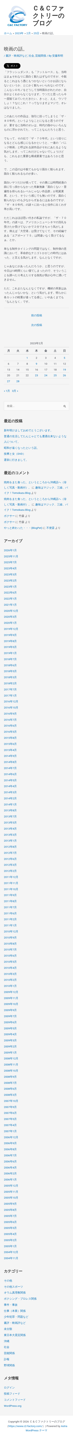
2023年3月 (10, 574)
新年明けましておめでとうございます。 (28, 430)
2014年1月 (10, 804)
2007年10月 (11, 1100)
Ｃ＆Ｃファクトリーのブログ (48, 16)
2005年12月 (11, 1185)
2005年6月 (10, 1222)
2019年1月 (10, 653)
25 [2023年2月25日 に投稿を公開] (55, 375)
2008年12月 (11, 1058)
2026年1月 (10, 550)
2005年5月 (10, 1227)
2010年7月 (10, 949)
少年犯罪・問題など (16, 1316)
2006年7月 (10, 1155)
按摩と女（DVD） (15, 453)
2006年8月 (10, 1149)
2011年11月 (11, 883)
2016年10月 (11, 707)
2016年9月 (10, 713)
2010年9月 (10, 937)
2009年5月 (10, 1028)
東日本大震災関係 (15, 1335)
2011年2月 (10, 919)
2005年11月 (11, 1191)
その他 (8, 1280)
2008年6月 (10, 1088)
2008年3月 (10, 1094)
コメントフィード (15, 1399)
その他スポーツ (13, 1286)
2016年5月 (10, 731)
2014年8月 (10, 762)
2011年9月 (10, 895)
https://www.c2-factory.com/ (26, 1426)
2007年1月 (10, 1131)
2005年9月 (10, 1203)
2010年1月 (10, 985)
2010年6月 (10, 955)
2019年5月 (10, 647)
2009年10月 (11, 1004)
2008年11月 (11, 1064)
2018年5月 (10, 671)
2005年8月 (10, 1209)
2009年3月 (10, 1040)
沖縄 (6, 1341)
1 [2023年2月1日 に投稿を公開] (27, 357)
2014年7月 (10, 768)
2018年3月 (10, 677)
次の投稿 (36, 325)
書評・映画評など (16, 55)
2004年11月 (11, 1258)
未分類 (8, 1328)
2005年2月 (10, 1240)
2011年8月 (10, 901)
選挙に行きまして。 (16, 459)
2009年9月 (10, 1010)
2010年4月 (10, 967)
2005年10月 (11, 1197)
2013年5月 (10, 822)
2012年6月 (10, 858)
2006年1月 (10, 1179)
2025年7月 (10, 562)
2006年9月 (10, 1143)
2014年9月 (10, 755)
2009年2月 (10, 1046)
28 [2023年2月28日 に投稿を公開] (17, 381)
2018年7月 (10, 659)
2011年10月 (11, 889)
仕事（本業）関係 (15, 1310)
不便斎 (50, 527)
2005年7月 (10, 1215)
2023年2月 (10, 580)
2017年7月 (10, 689)
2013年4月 (10, 828)
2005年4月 (10, 1234)
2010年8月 (10, 943)
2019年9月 (10, 635)
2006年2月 (10, 1173)
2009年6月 (10, 1022)
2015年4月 (10, 750)
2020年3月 (10, 616)
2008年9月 (10, 1076)
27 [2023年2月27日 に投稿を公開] (8, 381)
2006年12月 (11, 1137)
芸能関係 (40, 55)
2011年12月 (11, 877)
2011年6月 (10, 913)
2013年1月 (10, 840)
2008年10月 (11, 1070)
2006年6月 (10, 1161)
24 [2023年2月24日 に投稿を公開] (45, 375)
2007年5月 (10, 1119)
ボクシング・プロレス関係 (20, 1298)
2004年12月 (11, 1252)
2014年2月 (10, 798)
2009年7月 (10, 1016)
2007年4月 (10, 1125)
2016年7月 (10, 719)
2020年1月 (10, 622)
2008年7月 (10, 1082)
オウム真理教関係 (15, 1292)
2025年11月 (11, 556)
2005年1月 (10, 1246)
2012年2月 (10, 870)
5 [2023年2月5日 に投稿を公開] (64, 357)
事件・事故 (11, 1304)
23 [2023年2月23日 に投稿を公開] (36, 375)
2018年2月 (10, 683)
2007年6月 (10, 1112)
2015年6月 (10, 743)
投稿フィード (12, 1393)
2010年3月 (10, 973)
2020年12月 (11, 610)
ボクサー (9, 515)
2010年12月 (11, 931)
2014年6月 (10, 774)
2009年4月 (10, 1034)
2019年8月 (10, 641)
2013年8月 (10, 810)
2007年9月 (10, 1107)
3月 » (15, 390)
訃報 (6, 1359)
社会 (31, 55)
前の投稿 (36, 315)
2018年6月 (10, 665)
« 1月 (7, 390)
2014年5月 (10, 780)
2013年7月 (10, 816)
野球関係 (9, 1365)
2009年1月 (10, 1052)
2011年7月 (10, 907)
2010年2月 (10, 979)
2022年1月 (10, 598)
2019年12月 (11, 628)
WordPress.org (12, 1405)
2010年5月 (10, 961)
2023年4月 (10, 568)
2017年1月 (10, 695)
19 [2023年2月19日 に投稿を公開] (64, 369)
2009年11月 (11, 998)
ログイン (9, 1387)
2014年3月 (10, 792)
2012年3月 (10, 864)
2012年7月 (10, 852)
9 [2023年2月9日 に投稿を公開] (36, 363)
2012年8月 (10, 846)
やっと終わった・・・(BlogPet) (23, 527)
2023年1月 (10, 586)
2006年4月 (10, 1167)
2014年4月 (10, 786)
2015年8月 (10, 737)
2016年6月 (10, 725)
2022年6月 (10, 592)
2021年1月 (10, 604)
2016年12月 (11, 701)
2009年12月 (11, 992)
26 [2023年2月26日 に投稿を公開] (64, 375)
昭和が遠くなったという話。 (21, 447)
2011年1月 (10, 925)
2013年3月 (10, 834)
